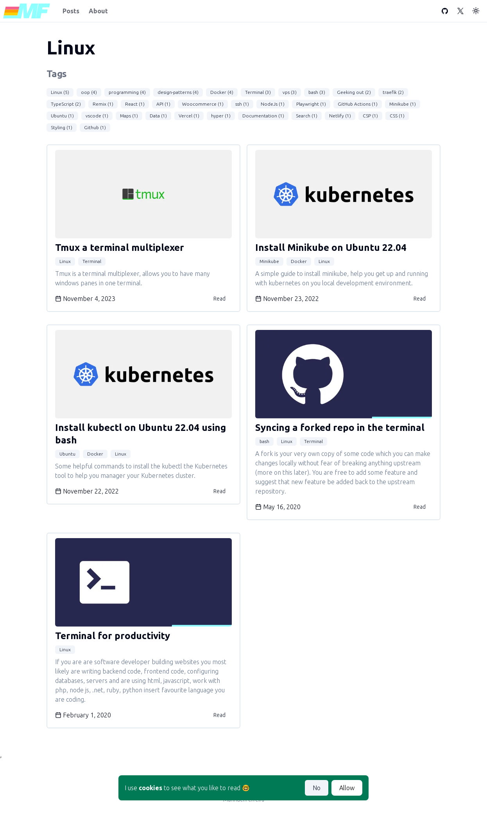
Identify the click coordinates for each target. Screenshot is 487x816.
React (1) (135, 103)
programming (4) (127, 92)
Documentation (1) (263, 115)
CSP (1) (370, 115)
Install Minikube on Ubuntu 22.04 (330, 247)
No (316, 787)
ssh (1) (242, 103)
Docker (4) (221, 92)
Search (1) (306, 115)
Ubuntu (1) (62, 115)
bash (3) (316, 92)
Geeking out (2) (354, 92)
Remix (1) (103, 103)
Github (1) (95, 127)
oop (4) (89, 92)
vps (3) (290, 92)
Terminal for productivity (112, 635)
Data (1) (158, 115)
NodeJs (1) (273, 103)
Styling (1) (61, 127)
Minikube (269, 261)
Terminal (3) (258, 92)
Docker (299, 261)
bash (264, 441)
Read (219, 298)
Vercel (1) (189, 115)
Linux (65, 261)
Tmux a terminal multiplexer (119, 247)
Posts (71, 10)
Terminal (91, 261)
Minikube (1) (402, 103)
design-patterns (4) (178, 92)
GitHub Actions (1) (358, 103)
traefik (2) (393, 92)
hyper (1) (221, 115)
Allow (347, 787)
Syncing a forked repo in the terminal (339, 427)
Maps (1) (129, 115)
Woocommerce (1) (203, 103)
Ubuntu (67, 453)
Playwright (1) (311, 103)
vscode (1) (97, 115)
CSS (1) (397, 115)
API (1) (163, 103)
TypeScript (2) (66, 103)
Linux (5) (60, 92)
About (98, 10)
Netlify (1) (340, 115)
